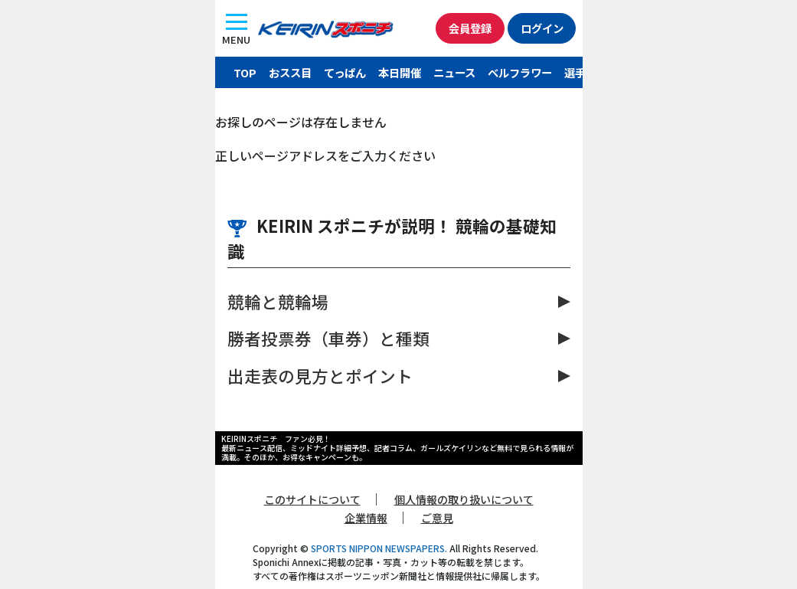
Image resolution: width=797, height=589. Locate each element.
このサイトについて (312, 499)
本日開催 (399, 72)
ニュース (454, 72)
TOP (245, 72)
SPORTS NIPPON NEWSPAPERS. (379, 548)
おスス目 (290, 72)
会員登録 (469, 28)
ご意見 (437, 517)
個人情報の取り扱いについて (464, 499)
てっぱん (345, 72)
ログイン (541, 28)
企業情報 (366, 517)
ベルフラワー (520, 72)
